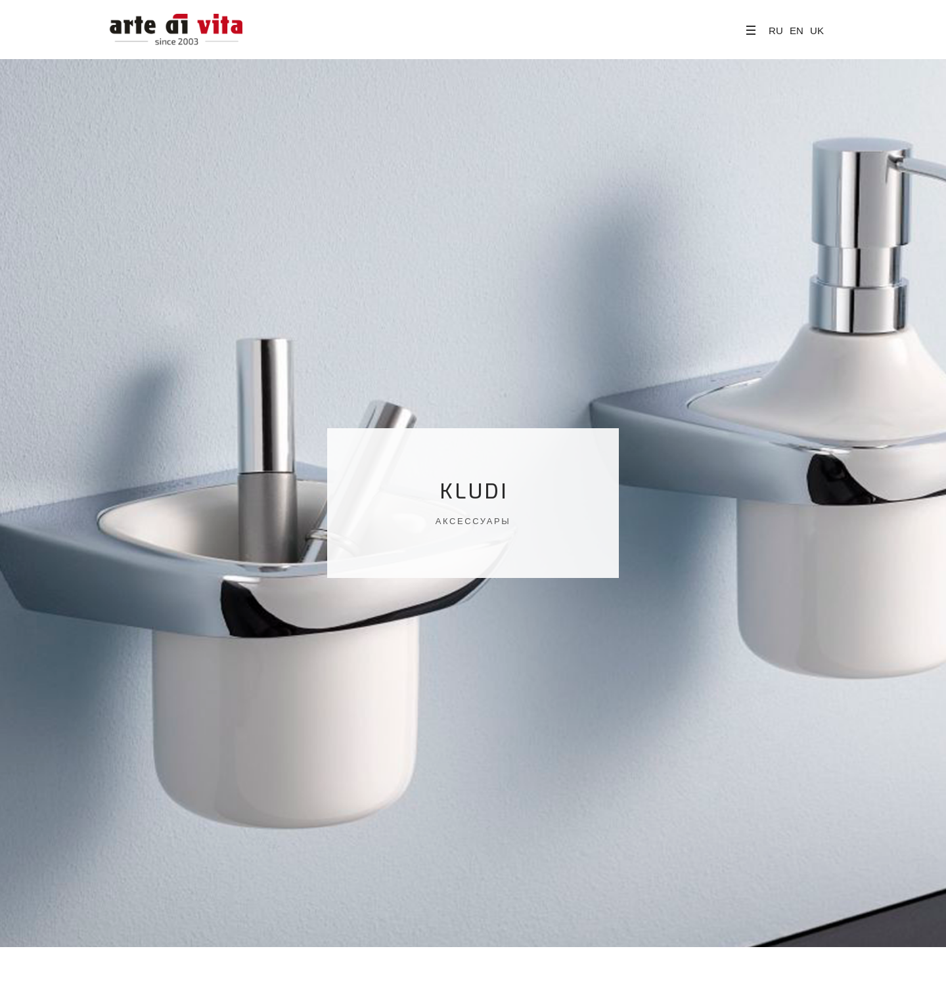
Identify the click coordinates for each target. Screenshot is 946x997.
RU (776, 30)
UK (817, 30)
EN (796, 30)
